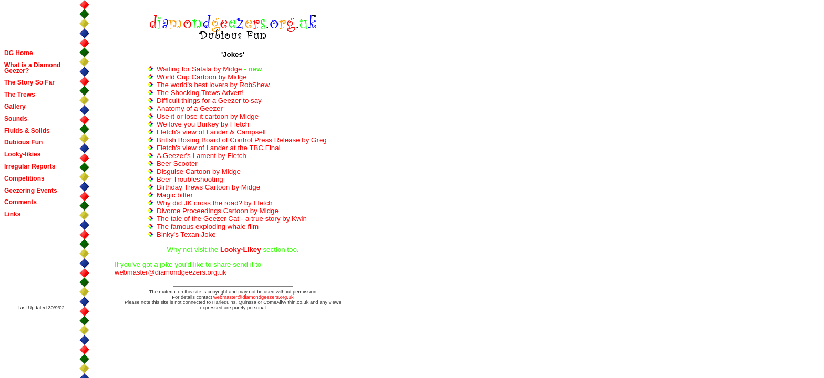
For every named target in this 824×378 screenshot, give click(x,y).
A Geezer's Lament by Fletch (201, 156)
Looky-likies (22, 154)
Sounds (15, 118)
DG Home (18, 53)
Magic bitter (175, 195)
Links (12, 214)
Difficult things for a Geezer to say (209, 100)
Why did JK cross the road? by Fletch (215, 203)
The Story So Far (29, 82)
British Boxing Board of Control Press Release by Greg (242, 140)
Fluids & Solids (27, 130)
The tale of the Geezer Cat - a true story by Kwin (232, 219)
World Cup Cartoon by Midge (202, 77)
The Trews (19, 94)
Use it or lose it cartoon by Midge (208, 116)
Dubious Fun (23, 142)
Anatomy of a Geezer (190, 108)
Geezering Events (30, 190)
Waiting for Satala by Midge (199, 69)
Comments (20, 202)
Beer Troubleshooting (190, 179)
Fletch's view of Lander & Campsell (211, 132)
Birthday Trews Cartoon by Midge (208, 187)
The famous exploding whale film (208, 226)
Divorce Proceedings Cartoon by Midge (218, 211)
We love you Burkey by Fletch (203, 124)
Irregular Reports (29, 166)
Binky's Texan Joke (186, 234)
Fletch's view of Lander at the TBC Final (219, 148)
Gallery (15, 106)
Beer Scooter (177, 163)
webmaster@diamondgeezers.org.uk (170, 272)
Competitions (24, 178)
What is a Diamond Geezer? (32, 68)
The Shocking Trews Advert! (200, 93)
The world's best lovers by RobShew (213, 85)
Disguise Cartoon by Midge (199, 171)
